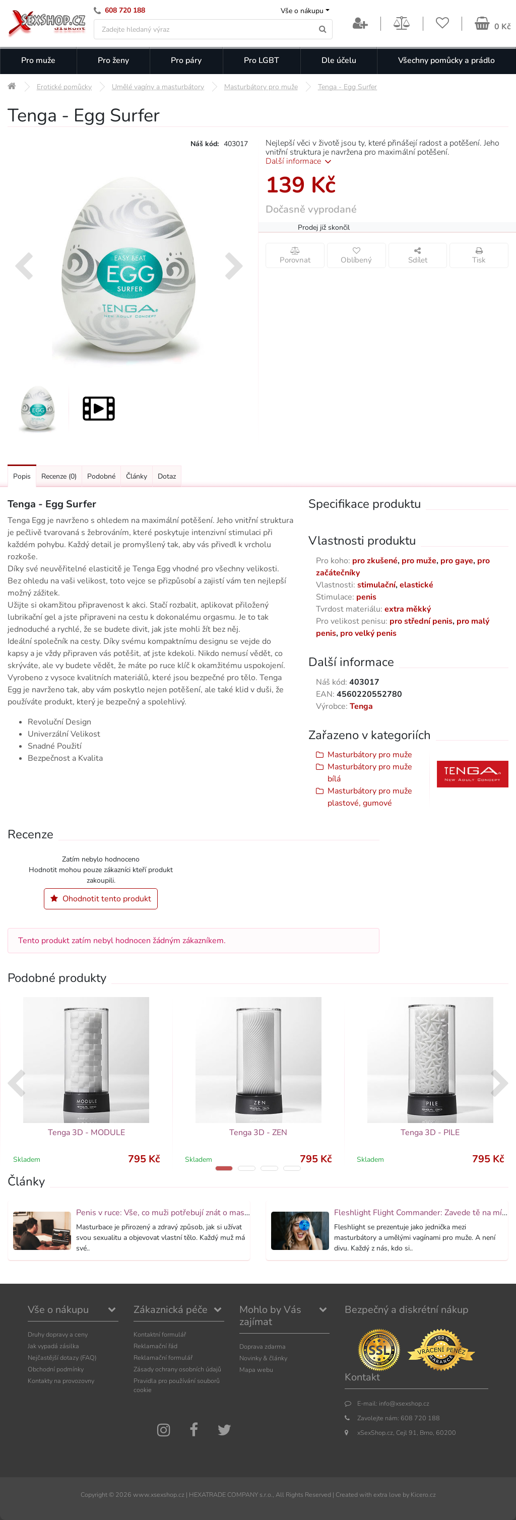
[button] (224, 1168)
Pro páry (186, 60)
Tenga (361, 706)
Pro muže (38, 60)
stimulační (376, 584)
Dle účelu (338, 60)
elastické (416, 584)
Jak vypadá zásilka (53, 1346)
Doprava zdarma (262, 1346)
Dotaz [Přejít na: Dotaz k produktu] (167, 476)
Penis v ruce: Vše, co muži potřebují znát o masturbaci (172, 1212)
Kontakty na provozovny (61, 1380)
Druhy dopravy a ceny (58, 1334)
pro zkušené (375, 560)
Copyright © (97, 1494)
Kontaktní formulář (160, 1334)
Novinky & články (263, 1358)
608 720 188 (125, 10)
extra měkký (407, 609)
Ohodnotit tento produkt (100, 898)
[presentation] (23, 267)
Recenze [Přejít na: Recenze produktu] (59, 476)
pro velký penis (368, 633)
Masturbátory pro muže (370, 754)
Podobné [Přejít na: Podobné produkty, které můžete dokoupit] (101, 476)
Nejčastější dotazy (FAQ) (62, 1357)
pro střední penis (421, 621)
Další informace (300, 161)
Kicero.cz (423, 1494)
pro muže (419, 560)
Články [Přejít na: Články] (136, 476)
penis (366, 597)
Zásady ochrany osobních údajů (177, 1369)
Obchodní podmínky (56, 1369)
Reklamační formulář (163, 1357)
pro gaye (456, 560)
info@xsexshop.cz (404, 1403)
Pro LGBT (261, 60)
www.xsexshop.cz (158, 1494)
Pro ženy (113, 60)
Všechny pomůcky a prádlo (446, 60)
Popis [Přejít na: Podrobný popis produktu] (22, 476)
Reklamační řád (155, 1346)
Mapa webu (256, 1369)
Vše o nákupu (302, 11)
